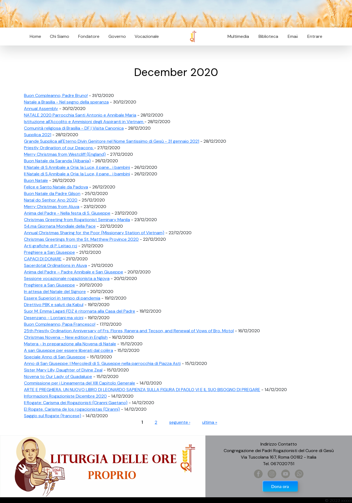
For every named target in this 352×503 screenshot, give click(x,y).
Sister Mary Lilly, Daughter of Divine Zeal (63, 370)
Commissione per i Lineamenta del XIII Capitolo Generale (79, 383)
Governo (117, 36)
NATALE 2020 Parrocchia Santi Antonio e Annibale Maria (80, 115)
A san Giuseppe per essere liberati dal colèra (68, 350)
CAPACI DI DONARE (43, 259)
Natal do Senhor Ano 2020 (50, 200)
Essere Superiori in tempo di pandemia (62, 298)
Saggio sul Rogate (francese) (52, 416)
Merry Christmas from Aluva (51, 206)
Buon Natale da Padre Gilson (52, 193)
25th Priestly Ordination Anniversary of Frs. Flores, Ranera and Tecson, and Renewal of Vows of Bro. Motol (129, 331)
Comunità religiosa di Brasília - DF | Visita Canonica (74, 128)
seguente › (179, 422)
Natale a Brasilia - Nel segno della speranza (66, 102)
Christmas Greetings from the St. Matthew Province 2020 (81, 239)
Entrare (314, 36)
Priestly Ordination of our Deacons (59, 148)
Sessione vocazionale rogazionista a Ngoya (67, 278)
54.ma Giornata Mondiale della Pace (60, 226)
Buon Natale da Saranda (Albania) (57, 161)
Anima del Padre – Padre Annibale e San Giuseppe (73, 272)
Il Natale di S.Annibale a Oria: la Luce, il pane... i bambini (77, 167)
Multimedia (238, 36)
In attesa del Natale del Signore (55, 291)
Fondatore (88, 36)
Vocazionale (147, 36)
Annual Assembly (41, 108)
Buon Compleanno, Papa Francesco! (59, 324)
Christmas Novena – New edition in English (66, 337)
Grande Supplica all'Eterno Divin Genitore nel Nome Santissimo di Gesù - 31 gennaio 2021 (111, 141)
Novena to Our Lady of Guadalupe (58, 376)
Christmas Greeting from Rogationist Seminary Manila (77, 219)
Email (291, 36)
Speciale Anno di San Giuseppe (55, 357)
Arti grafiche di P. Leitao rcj (50, 246)
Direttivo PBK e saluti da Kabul (53, 304)
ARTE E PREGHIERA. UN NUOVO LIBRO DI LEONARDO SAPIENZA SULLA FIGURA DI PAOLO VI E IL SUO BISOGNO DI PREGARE (142, 389)
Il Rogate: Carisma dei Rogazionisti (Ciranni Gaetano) (76, 403)
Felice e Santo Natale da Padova (56, 187)
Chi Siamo (59, 36)
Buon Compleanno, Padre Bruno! (56, 95)
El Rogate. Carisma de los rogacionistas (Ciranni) (72, 409)
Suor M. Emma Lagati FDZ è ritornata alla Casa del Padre (79, 311)
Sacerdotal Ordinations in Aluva (55, 265)
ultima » (209, 422)
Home (35, 36)
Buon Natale (36, 180)
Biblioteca (268, 36)
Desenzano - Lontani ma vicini (53, 318)
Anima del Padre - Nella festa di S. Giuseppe (67, 213)
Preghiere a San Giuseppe (49, 252)
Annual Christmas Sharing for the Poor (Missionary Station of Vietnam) (94, 233)
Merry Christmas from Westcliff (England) (65, 154)
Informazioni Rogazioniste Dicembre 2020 (65, 396)
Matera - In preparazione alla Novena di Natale (70, 344)
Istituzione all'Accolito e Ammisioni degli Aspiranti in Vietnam (84, 121)
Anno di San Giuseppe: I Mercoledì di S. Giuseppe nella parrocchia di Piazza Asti (102, 363)
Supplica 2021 (37, 135)
